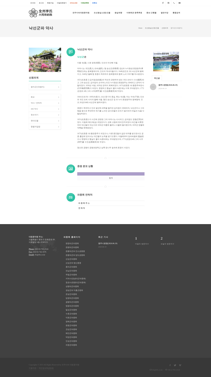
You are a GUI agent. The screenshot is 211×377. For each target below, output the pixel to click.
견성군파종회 (71, 329)
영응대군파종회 (72, 306)
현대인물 (45, 121)
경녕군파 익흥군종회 (74, 290)
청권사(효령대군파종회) (76, 283)
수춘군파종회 (71, 314)
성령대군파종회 (72, 286)
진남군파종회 (71, 271)
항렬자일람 (45, 127)
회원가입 (50, 3)
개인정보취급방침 (46, 368)
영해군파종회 (71, 322)
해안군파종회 (71, 333)
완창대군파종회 (72, 243)
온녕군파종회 (71, 294)
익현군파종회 (71, 318)
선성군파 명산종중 (73, 263)
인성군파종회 (71, 341)
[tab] (157, 78)
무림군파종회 (71, 275)
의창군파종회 (71, 345)
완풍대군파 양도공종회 (75, 255)
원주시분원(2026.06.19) (167, 85)
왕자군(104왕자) (45, 87)
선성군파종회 (71, 259)
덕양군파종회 (71, 337)
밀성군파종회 (71, 310)
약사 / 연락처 (45, 103)
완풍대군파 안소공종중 (75, 251)
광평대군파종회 (72, 302)
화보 (45, 97)
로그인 (41, 3)
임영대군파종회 (72, 298)
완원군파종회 (71, 325)
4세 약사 (45, 109)
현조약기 (45, 115)
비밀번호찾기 (62, 3)
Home (33, 3)
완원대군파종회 (72, 247)
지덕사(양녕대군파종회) (76, 279)
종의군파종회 (71, 267)
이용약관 (32, 368)
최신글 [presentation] (157, 78)
